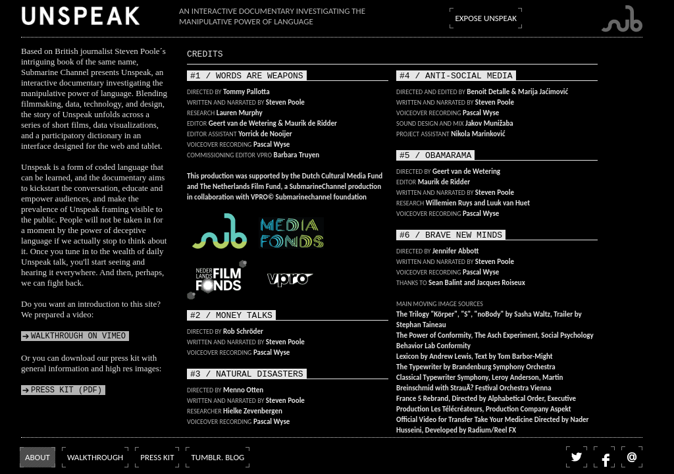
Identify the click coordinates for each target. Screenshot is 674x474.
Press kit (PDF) (66, 390)
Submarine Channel (621, 18)
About (37, 457)
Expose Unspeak (486, 18)
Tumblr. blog (217, 457)
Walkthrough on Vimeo (78, 336)
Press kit (157, 457)
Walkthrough (95, 457)
